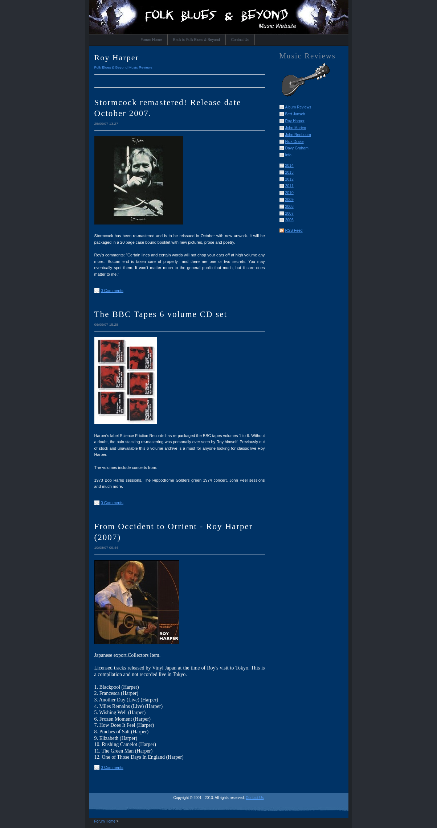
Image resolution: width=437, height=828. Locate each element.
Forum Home (151, 40)
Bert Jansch (295, 114)
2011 (289, 186)
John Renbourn (298, 135)
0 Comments (112, 290)
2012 (289, 179)
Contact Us (240, 40)
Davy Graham (297, 148)
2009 (289, 200)
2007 (289, 213)
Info (288, 155)
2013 (289, 172)
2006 (289, 220)
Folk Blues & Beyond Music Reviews (123, 67)
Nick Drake (294, 142)
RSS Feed (294, 230)
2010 (289, 193)
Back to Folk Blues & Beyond (196, 40)
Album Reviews (298, 107)
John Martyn (295, 128)
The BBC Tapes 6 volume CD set (160, 314)
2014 (289, 166)
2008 (289, 207)
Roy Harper (295, 121)
